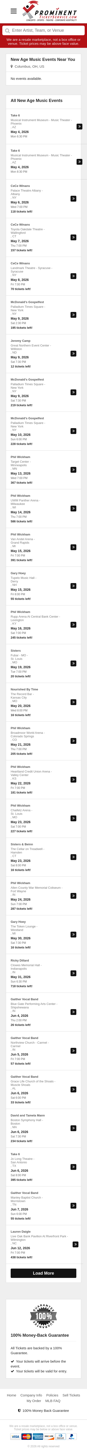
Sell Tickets (71, 1395)
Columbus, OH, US (27, 66)
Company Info (31, 1395)
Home (11, 1395)
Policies (52, 1395)
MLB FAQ (52, 1401)
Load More (43, 1273)
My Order (34, 1401)
